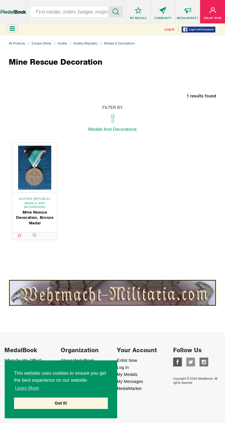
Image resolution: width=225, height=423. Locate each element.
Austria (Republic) (86, 43)
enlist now (127, 360)
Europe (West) (41, 43)
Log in (170, 29)
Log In (123, 367)
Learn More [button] (27, 388)
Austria (62, 43)
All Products (17, 43)
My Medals (127, 374)
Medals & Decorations (119, 43)
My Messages (130, 381)
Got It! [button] (61, 403)
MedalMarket (129, 388)
